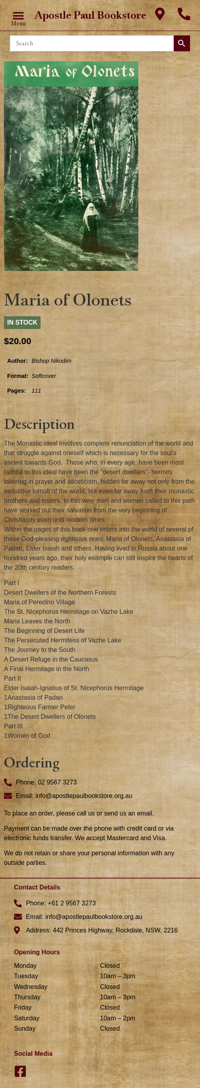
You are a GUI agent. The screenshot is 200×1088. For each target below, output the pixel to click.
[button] (18, 16)
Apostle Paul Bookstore (90, 15)
